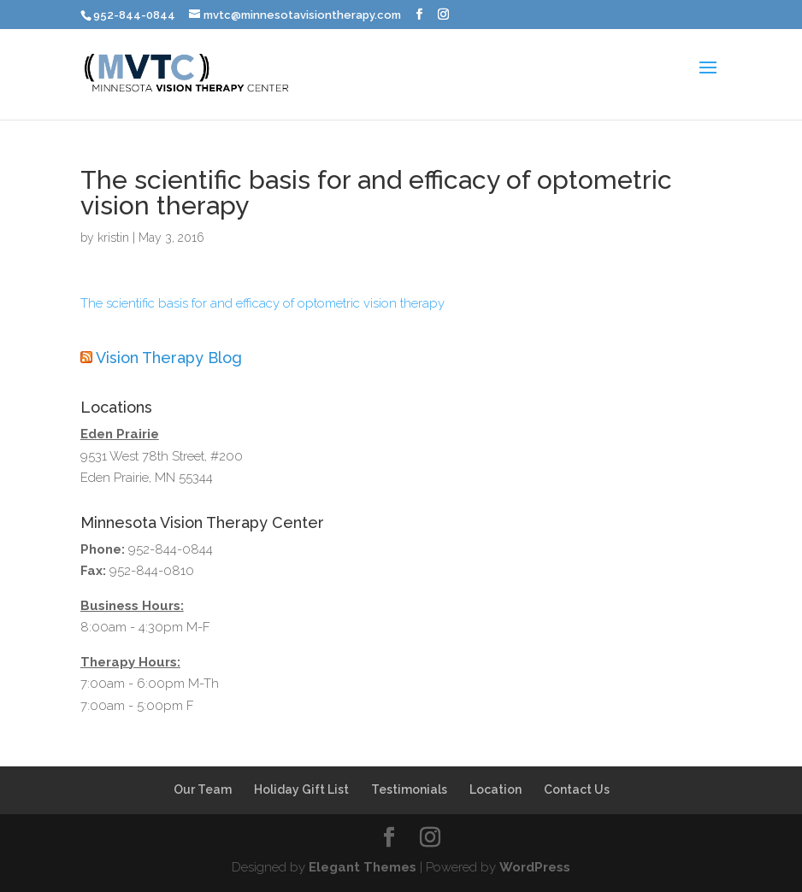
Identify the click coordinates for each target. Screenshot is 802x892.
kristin (113, 237)
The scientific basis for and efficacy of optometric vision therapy (262, 303)
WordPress (534, 867)
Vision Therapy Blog (169, 358)
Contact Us (577, 789)
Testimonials (409, 789)
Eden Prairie (119, 434)
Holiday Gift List (301, 789)
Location (495, 789)
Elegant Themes (362, 867)
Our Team (203, 789)
